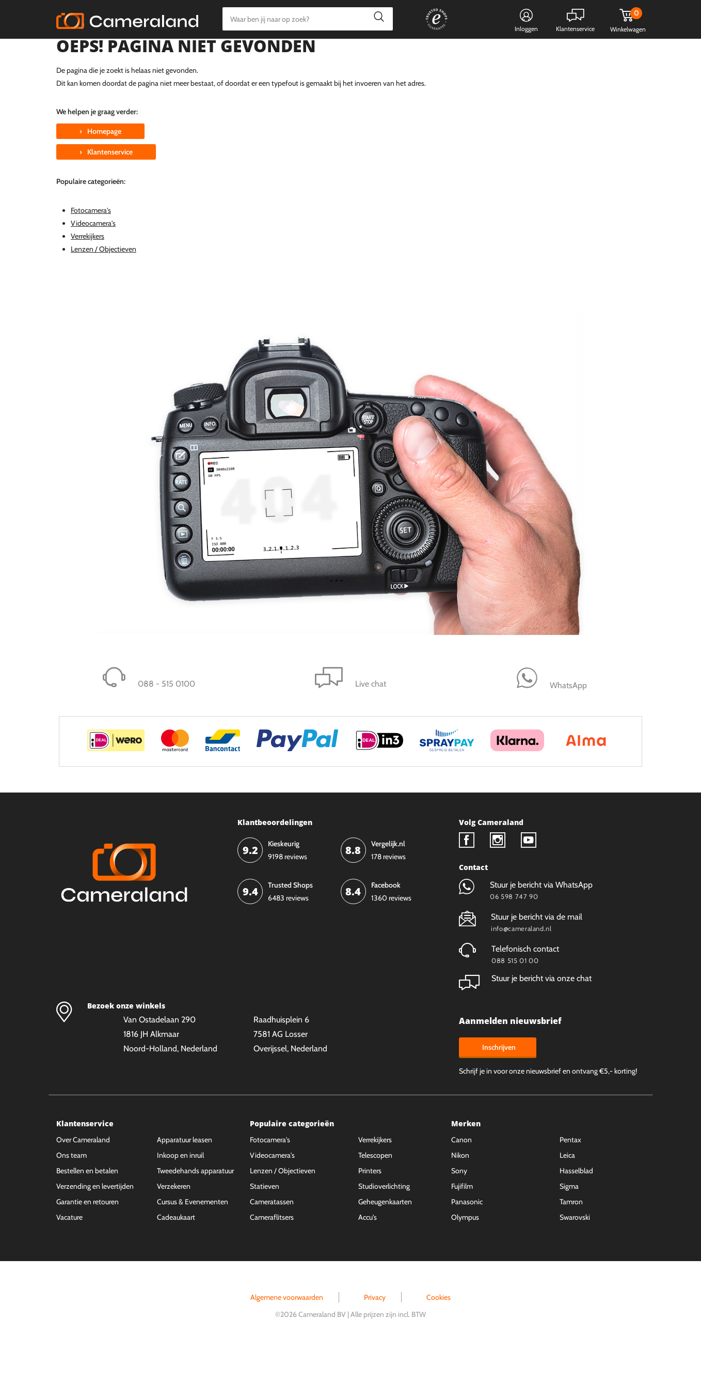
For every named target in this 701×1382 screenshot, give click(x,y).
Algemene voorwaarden (286, 1329)
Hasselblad (576, 1202)
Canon (461, 1171)
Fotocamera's (91, 241)
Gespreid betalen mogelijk (391, 54)
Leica (567, 1187)
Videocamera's (93, 254)
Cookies (438, 1329)
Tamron (571, 1233)
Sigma (569, 1218)
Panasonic (467, 1233)
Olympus (465, 1249)
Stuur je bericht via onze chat (525, 1010)
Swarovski (575, 1249)
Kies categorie (88, 54)
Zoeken (376, 18)
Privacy (375, 1329)
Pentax (570, 1171)
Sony (459, 1202)
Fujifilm (462, 1218)
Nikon (460, 1187)
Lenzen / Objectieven (103, 281)
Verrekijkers (87, 268)
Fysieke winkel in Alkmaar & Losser (563, 54)
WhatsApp (468, 54)
